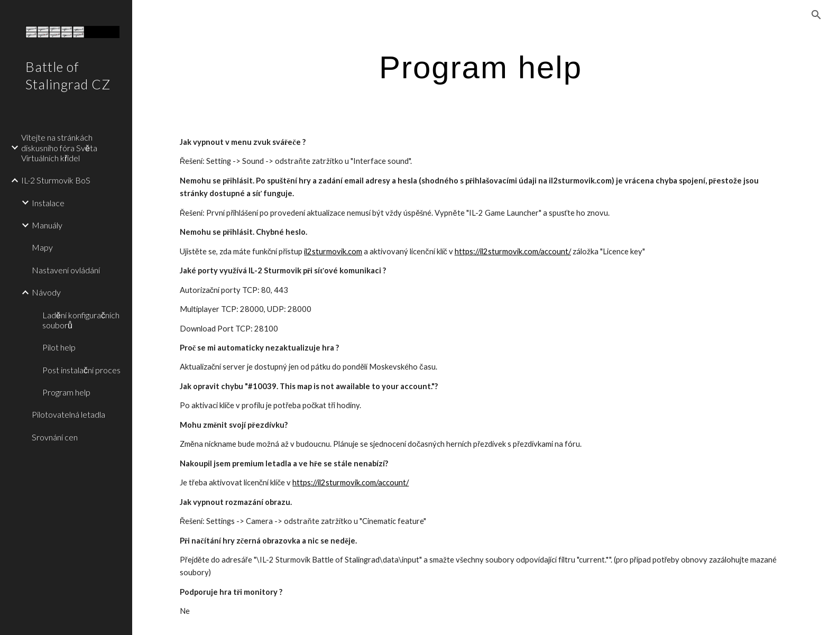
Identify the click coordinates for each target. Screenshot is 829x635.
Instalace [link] (48, 203)
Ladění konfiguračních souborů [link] (80, 320)
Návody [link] (46, 292)
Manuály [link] (47, 225)
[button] (816, 14)
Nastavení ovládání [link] (66, 270)
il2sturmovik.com (333, 251)
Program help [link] (66, 392)
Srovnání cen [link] (55, 437)
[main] (480, 66)
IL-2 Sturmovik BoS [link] (55, 180)
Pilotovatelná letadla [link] (68, 414)
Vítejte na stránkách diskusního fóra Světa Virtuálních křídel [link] (59, 147)
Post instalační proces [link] (81, 370)
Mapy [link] (42, 247)
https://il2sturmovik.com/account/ (513, 251)
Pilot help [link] (59, 347)
